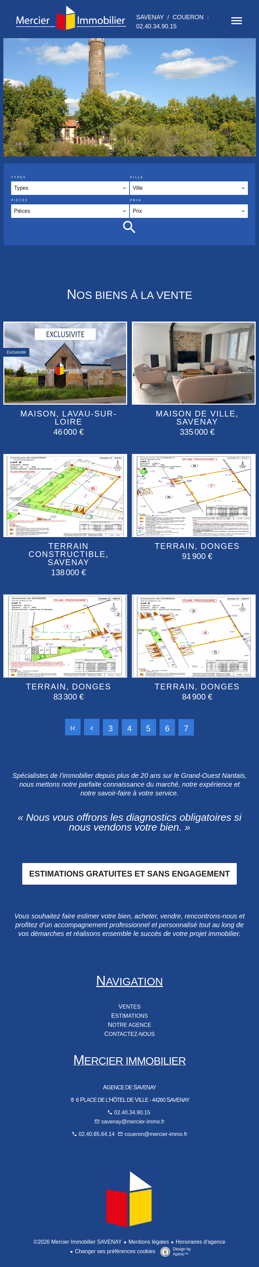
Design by (174, 1252)
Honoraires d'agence (200, 1242)
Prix (135, 200)
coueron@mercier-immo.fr (155, 1134)
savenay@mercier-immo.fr (133, 1121)
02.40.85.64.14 (97, 1134)
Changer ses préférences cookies (115, 1251)
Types (18, 177)
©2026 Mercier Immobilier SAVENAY (78, 1242)
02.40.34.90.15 (132, 1112)
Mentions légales (148, 1242)
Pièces (19, 200)
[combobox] (70, 188)
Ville (137, 177)
